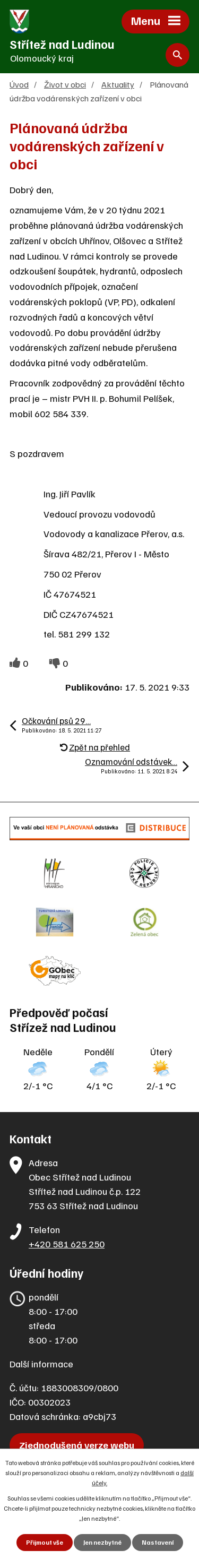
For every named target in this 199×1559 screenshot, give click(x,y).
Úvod (19, 84)
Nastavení (158, 1542)
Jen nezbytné (102, 1542)
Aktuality (117, 84)
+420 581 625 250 (67, 1244)
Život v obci (65, 84)
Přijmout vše (44, 1542)
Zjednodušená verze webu (76, 1445)
